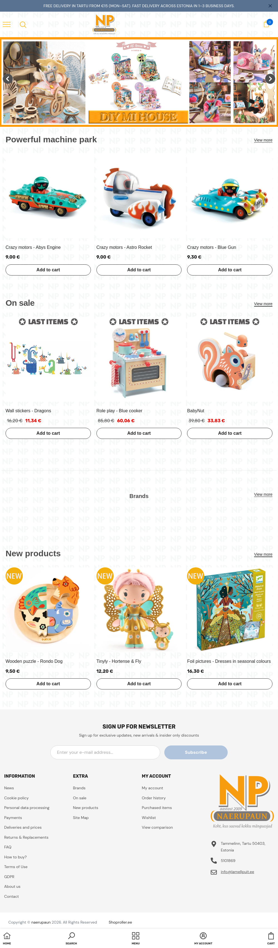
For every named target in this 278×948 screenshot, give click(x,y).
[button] (71, 939)
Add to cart (48, 269)
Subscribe (203, 752)
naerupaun (41, 922)
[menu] (7, 24)
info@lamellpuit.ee (237, 871)
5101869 (228, 860)
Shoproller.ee (120, 922)
